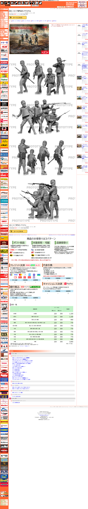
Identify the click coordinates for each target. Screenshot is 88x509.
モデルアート (4, 434)
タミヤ (4, 255)
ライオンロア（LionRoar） (4, 464)
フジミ (4, 343)
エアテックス (4, 108)
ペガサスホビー (4, 355)
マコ (4, 393)
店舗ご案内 (4, 500)
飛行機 (5, 2)
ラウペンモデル (4, 472)
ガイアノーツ (4, 150)
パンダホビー (4, 306)
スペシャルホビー (4, 234)
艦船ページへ (4, 16)
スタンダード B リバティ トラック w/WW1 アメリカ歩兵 (22, 360)
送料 (82, 3)
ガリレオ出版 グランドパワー (4, 167)
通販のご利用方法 (82, 2)
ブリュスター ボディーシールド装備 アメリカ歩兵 (21, 379)
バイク (15, 2)
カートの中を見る (70, 6)
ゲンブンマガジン (4, 179)
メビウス (4, 422)
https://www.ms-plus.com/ (43, 415)
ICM (10, 226)
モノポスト (4, 446)
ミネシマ (4, 409)
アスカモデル (4, 71)
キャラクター (19, 2)
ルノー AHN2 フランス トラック (85, 126)
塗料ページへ (4, 30)
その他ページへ (4, 27)
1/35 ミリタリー (18, 394)
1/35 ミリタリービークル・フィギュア (18, 226)
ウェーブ (4, 100)
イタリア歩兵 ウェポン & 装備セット (18, 366)
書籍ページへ (4, 38)
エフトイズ (4, 133)
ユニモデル (4, 456)
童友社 (4, 264)
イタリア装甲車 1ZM (16, 402)
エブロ (4, 137)
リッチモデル (4, 476)
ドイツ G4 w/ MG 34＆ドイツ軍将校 (84, 43)
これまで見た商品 (61, 6)
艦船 (8, 2)
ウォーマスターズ (4, 104)
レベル (13, 394)
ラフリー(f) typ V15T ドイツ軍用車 (84, 107)
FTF (4, 129)
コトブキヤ (4, 187)
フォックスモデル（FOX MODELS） (4, 334)
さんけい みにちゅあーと (4, 197)
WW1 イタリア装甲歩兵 (16, 20)
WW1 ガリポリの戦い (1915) (17, 383)
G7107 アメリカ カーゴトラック (85, 117)
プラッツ (4, 347)
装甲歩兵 (54, 20)
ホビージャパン (4, 375)
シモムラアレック (4, 217)
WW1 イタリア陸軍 (35, 20)
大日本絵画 (4, 247)
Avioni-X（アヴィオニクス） (4, 55)
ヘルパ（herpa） (4, 363)
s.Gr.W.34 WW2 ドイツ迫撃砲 (84, 88)
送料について (4, 503)
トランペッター (4, 284)
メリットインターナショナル (4, 426)
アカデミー (4, 63)
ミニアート (4, 405)
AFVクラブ (4, 116)
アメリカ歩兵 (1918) (16, 370)
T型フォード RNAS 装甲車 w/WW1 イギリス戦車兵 (21, 363)
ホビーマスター (4, 388)
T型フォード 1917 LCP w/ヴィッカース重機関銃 (20, 357)
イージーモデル (4, 84)
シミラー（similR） (4, 213)
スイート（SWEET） (4, 221)
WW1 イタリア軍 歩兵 (26, 20)
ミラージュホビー (4, 414)
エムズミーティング (4, 496)
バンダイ (4, 302)
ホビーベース (4, 380)
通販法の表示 (4, 505)
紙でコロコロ (4, 155)
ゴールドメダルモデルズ (4, 183)
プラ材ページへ (4, 34)
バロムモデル (4, 297)
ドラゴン (4, 280)
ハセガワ (4, 289)
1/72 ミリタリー (23, 400)
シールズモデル (4, 205)
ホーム (51, 406)
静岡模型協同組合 (4, 209)
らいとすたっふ (4, 468)
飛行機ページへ (4, 14)
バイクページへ (4, 19)
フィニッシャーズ (4, 330)
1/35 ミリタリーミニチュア (24, 390)
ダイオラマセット (17, 381)
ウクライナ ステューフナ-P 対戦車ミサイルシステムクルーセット (85, 54)
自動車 (12, 2)
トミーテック (4, 272)
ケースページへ (4, 35)
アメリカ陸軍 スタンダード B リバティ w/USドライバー (22, 362)
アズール (4, 67)
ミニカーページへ (4, 25)
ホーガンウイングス (4, 367)
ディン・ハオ (4, 259)
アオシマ (4, 59)
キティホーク (4, 159)
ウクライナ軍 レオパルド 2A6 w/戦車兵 (84, 25)
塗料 (26, 2)
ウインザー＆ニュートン (4, 96)
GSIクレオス (4, 201)
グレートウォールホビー (4, 171)
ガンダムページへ (4, 21)
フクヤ (4, 339)
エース (4, 125)
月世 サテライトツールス (4, 175)
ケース (36, 2)
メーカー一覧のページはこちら (4, 43)
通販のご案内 (4, 501)
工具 (29, 2)
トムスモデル (4, 276)
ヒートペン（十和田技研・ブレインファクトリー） (4, 310)
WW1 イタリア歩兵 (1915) (17, 367)
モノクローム (4, 442)
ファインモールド (4, 322)
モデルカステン (4, 438)
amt (4, 121)
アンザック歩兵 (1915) (16, 396)
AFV (54, 406)
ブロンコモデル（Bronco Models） (4, 351)
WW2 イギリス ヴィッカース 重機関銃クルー (20, 359)
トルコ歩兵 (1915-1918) (16, 373)
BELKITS (4, 359)
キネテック (4, 163)
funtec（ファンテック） (4, 326)
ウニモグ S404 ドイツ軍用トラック (84, 97)
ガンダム (22, 2)
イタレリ (4, 92)
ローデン (4, 484)
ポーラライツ (4, 371)
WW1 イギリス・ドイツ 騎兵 (17, 392)
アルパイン (4, 80)
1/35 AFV (16, 385)
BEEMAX (4, 314)
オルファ (4, 145)
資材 (33, 2)
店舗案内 (82, 6)
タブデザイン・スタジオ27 (4, 251)
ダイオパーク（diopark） (4, 243)
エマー (13, 385)
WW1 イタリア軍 (43, 20)
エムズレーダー (4, 492)
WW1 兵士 (50, 20)
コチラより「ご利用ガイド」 (25, 346)
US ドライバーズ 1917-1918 (17, 376)
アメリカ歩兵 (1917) (16, 369)
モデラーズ (4, 430)
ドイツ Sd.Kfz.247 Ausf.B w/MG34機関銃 (85, 157)
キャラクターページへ (4, 23)
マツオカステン (4, 401)
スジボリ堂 (4, 225)
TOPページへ (4, 9)
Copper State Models (16, 400)
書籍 (40, 2)
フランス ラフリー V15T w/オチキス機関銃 (84, 136)
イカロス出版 (4, 88)
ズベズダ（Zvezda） (4, 238)
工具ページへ (4, 32)
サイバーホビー (4, 193)
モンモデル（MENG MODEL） (4, 451)
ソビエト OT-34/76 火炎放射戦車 (84, 167)
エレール (4, 141)
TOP (5, 5)
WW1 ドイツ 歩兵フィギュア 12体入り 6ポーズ (20, 388)
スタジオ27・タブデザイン (4, 230)
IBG (4, 51)
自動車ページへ (4, 18)
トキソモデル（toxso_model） (4, 268)
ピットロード (4, 318)
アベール (4, 75)
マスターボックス (15, 390)
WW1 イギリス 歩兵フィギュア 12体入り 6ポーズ (21, 387)
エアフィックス (4, 112)
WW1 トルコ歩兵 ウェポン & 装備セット (19, 372)
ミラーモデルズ (4, 418)
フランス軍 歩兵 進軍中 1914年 (17, 375)
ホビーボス (4, 384)
